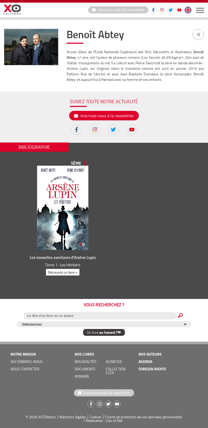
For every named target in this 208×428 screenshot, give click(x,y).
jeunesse (114, 361)
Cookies (95, 416)
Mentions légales (72, 416)
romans (82, 376)
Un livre (104, 332)
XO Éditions (47, 416)
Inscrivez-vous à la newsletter (118, 9)
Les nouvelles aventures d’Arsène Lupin (63, 257)
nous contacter (25, 368)
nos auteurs (150, 354)
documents (85, 368)
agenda (145, 361)
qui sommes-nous (27, 361)
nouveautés (86, 361)
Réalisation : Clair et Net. (104, 420)
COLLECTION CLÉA (115, 370)
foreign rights (152, 369)
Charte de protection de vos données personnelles (143, 416)
